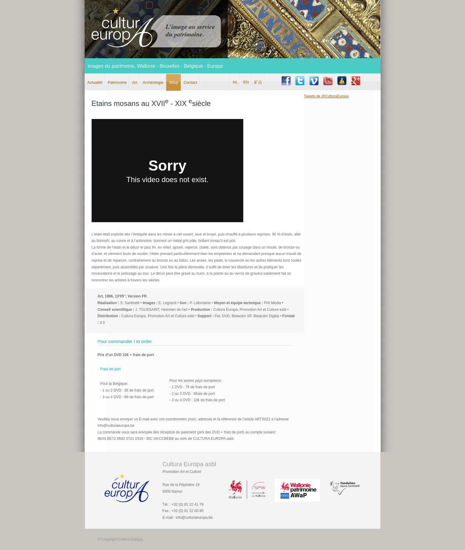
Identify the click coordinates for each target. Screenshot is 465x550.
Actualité (95, 82)
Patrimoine (117, 82)
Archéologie (153, 82)
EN (246, 82)
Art (134, 82)
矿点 (258, 82)
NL (235, 82)
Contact (190, 82)
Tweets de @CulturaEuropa (326, 96)
